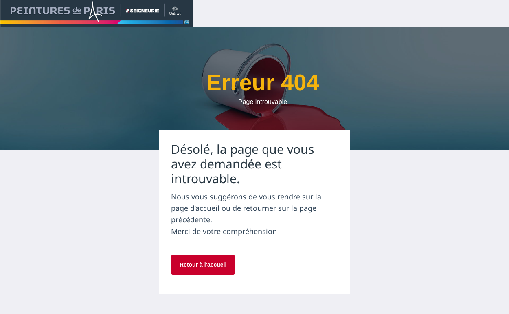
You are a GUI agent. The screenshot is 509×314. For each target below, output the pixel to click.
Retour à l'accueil (203, 264)
